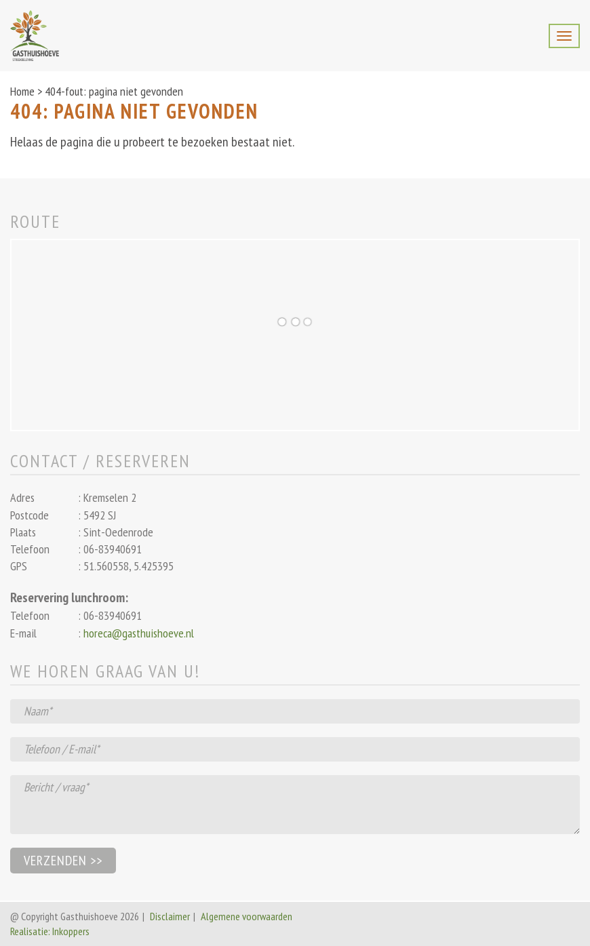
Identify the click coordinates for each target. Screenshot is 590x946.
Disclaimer (170, 916)
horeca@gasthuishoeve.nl (138, 633)
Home (22, 91)
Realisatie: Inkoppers (50, 931)
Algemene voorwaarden (246, 916)
